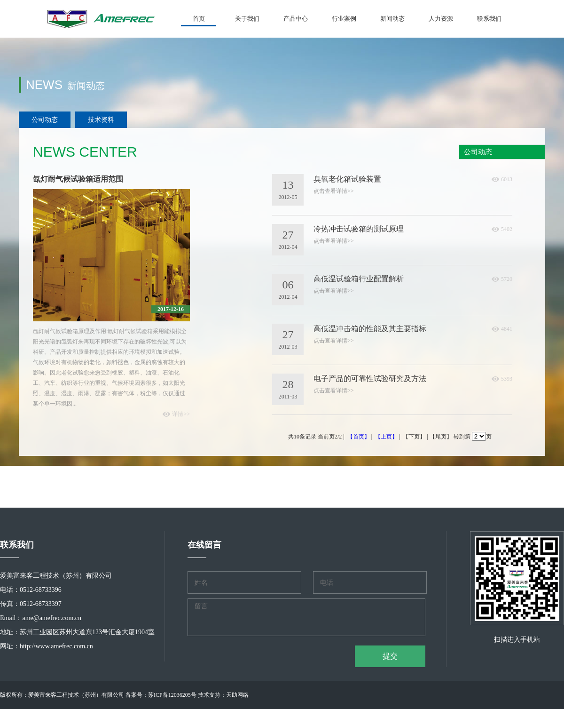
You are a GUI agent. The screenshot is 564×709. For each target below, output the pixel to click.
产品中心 (295, 18)
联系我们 (489, 18)
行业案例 (344, 18)
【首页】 (358, 436)
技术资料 (101, 119)
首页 (199, 18)
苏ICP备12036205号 (172, 695)
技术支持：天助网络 (223, 695)
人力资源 (441, 18)
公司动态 (44, 119)
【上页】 (386, 436)
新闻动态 (392, 18)
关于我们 (247, 18)
